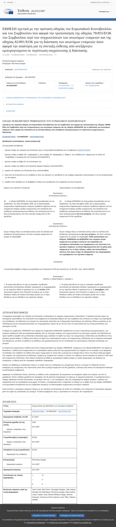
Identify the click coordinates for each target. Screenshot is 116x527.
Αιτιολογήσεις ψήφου (66, 88)
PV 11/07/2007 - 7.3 (66, 86)
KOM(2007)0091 (38, 411)
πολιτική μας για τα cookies (58, 525)
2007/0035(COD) (20, 69)
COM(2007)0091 (9, 137)
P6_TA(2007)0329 (92, 86)
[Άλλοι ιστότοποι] (101, 2)
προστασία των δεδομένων (36, 525)
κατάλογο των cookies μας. (82, 525)
